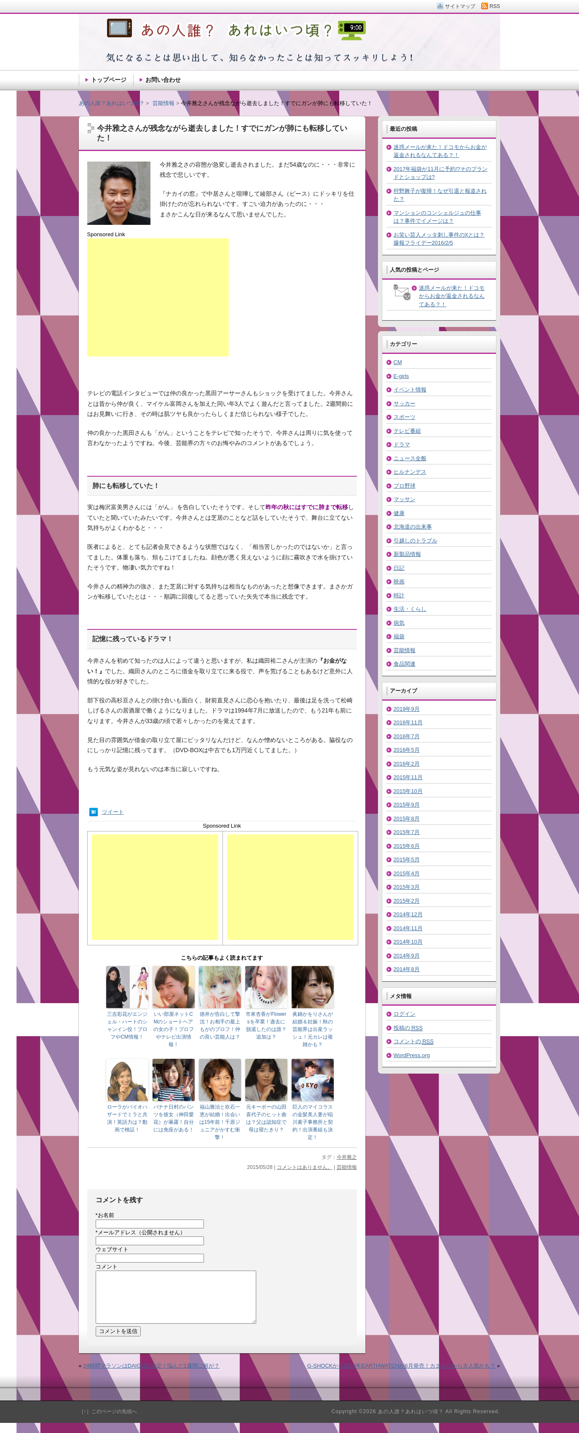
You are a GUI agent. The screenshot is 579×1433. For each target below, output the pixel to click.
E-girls (401, 376)
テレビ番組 (407, 431)
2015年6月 (407, 846)
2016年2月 (407, 764)
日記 (399, 568)
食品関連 (404, 664)
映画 (399, 581)
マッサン (404, 499)
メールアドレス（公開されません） (140, 1232)
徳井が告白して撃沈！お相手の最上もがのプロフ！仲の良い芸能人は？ (220, 1025)
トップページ (108, 79)
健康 (399, 513)
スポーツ (404, 417)
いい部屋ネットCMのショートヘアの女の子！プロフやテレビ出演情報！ (173, 1029)
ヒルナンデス (410, 472)
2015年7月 (407, 832)
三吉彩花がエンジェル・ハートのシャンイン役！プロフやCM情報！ (127, 1025)
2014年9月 (407, 956)
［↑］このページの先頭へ (108, 1422)
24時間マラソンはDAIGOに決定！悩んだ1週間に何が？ (151, 1376)
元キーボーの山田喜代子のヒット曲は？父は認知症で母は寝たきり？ (266, 1118)
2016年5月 (407, 750)
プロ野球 (404, 486)
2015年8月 (407, 818)
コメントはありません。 (304, 1167)
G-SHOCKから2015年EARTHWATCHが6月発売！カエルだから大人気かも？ (401, 1376)
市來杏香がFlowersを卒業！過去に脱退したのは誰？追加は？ (266, 1025)
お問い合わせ (163, 79)
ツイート (113, 812)
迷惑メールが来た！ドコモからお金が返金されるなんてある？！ (452, 296)
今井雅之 (347, 1157)
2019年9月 (407, 709)
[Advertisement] (158, 297)
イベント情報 (410, 389)
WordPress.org (412, 1055)
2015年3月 (407, 887)
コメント (107, 1266)
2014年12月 (408, 914)
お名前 (105, 1215)
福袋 (399, 636)
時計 (399, 595)
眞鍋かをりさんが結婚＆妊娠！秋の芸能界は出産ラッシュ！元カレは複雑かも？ (312, 1029)
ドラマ (402, 444)
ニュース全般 (410, 458)
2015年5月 (407, 859)
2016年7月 (407, 736)
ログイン (404, 1014)
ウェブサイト (112, 1249)
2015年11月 (408, 777)
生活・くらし (410, 609)
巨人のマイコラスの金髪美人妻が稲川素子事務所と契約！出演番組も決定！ (312, 1122)
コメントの (414, 1041)
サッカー (404, 403)
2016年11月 (408, 722)
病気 (399, 623)
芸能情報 (347, 1167)
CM (398, 362)
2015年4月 (407, 873)
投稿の (408, 1028)
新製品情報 (407, 554)
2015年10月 (408, 791)
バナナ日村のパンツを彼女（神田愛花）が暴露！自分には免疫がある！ (173, 1118)
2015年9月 (407, 805)
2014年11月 (408, 928)
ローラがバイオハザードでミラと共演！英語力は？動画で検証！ (127, 1118)
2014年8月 (407, 969)
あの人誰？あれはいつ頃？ (112, 103)
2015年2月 (407, 901)
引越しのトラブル (415, 540)
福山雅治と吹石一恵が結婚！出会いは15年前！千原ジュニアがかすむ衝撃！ (219, 1122)
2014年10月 (408, 942)
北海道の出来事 (413, 527)
